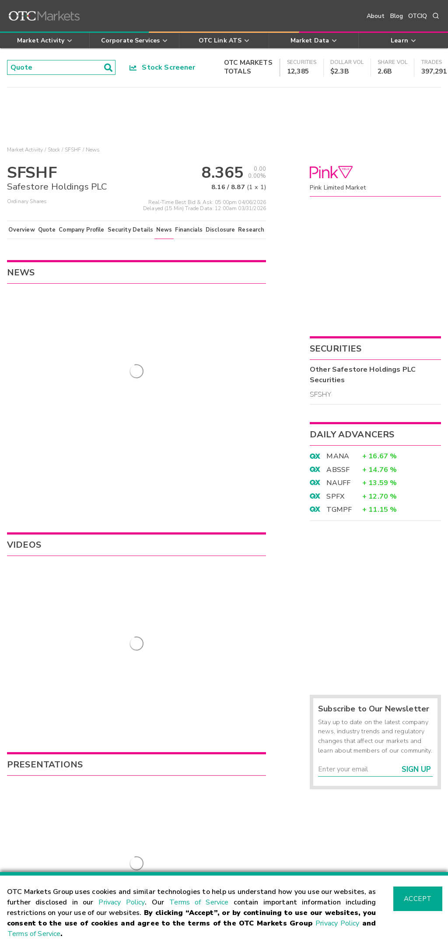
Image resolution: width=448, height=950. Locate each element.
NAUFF (338, 483)
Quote (47, 230)
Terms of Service (198, 902)
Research (251, 230)
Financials (189, 230)
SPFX (335, 496)
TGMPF (339, 509)
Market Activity (25, 149)
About (376, 16)
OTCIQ (417, 16)
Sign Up (416, 769)
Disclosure (220, 230)
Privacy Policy (121, 902)
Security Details (130, 230)
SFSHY (320, 394)
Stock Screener (163, 67)
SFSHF (73, 149)
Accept (418, 898)
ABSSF (338, 470)
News (164, 230)
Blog (396, 16)
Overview (21, 230)
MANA (337, 456)
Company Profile (81, 230)
